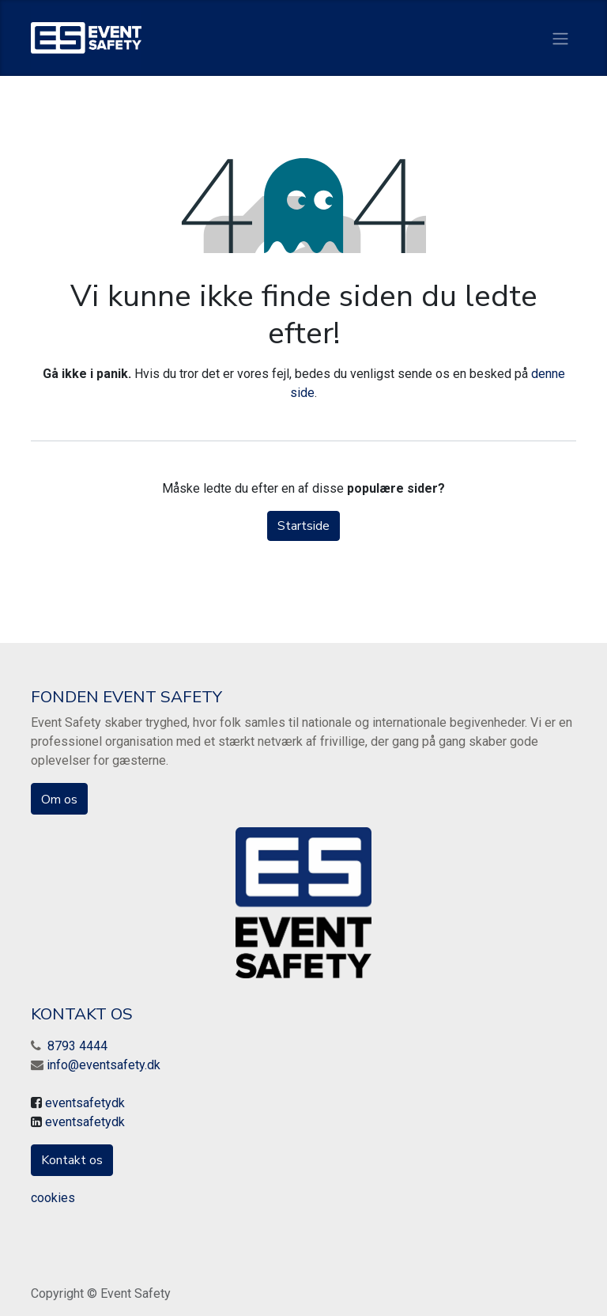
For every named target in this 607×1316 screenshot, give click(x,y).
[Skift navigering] (560, 37)
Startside (303, 526)
